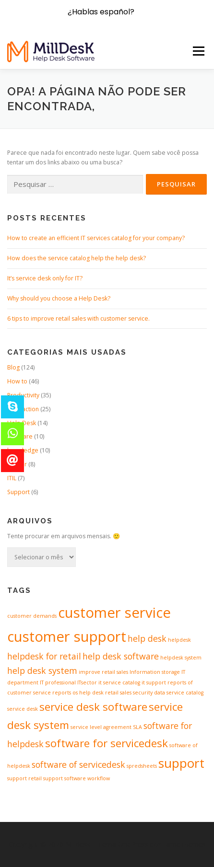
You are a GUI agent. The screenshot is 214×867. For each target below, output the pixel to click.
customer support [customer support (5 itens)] (66, 636)
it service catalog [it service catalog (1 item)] (119, 682)
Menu (198, 51)
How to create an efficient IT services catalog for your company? (96, 238)
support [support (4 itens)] (181, 763)
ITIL (11, 478)
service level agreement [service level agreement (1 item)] (101, 727)
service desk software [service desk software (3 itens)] (93, 706)
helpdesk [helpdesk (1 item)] (179, 639)
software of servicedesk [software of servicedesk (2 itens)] (78, 764)
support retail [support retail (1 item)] (24, 778)
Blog (13, 367)
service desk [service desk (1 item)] (22, 708)
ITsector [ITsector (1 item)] (87, 682)
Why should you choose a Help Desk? (58, 298)
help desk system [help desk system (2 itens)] (42, 670)
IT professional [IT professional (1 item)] (58, 682)
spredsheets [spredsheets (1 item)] (142, 766)
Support (18, 492)
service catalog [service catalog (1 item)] (184, 692)
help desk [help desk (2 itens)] (147, 638)
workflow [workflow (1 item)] (98, 778)
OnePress (133, 844)
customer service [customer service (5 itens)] (114, 612)
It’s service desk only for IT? (45, 278)
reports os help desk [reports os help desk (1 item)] (78, 692)
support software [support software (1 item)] (64, 778)
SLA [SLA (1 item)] (137, 727)
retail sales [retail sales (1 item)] (118, 692)
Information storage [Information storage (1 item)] (155, 672)
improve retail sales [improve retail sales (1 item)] (103, 672)
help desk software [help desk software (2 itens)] (121, 656)
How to (17, 381)
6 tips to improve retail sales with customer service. (78, 318)
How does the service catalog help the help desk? (76, 258)
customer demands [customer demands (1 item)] (32, 616)
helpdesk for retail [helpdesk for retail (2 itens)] (44, 656)
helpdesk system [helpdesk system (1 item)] (181, 657)
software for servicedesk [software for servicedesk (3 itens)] (106, 743)
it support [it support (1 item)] (154, 682)
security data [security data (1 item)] (149, 692)
